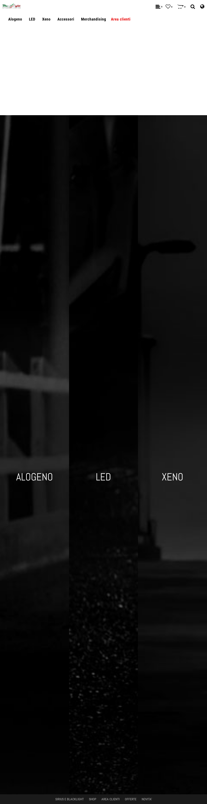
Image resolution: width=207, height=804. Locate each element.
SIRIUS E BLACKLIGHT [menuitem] (69, 799)
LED (103, 476)
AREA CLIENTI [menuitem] (110, 799)
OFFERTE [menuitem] (130, 799)
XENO (172, 476)
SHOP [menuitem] (92, 799)
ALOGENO (34, 476)
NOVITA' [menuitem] (147, 799)
